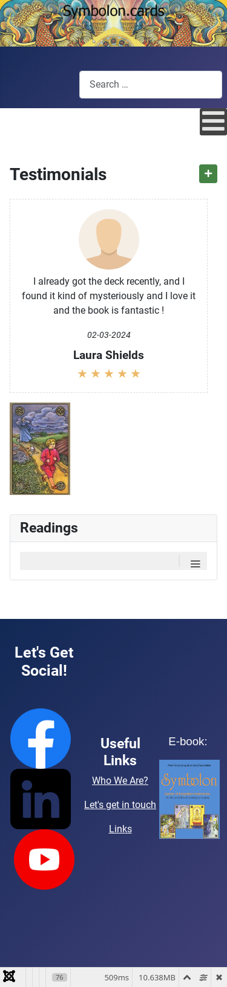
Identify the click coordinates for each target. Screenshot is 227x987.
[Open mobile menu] (213, 121)
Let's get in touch (120, 805)
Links (120, 829)
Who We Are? (120, 780)
